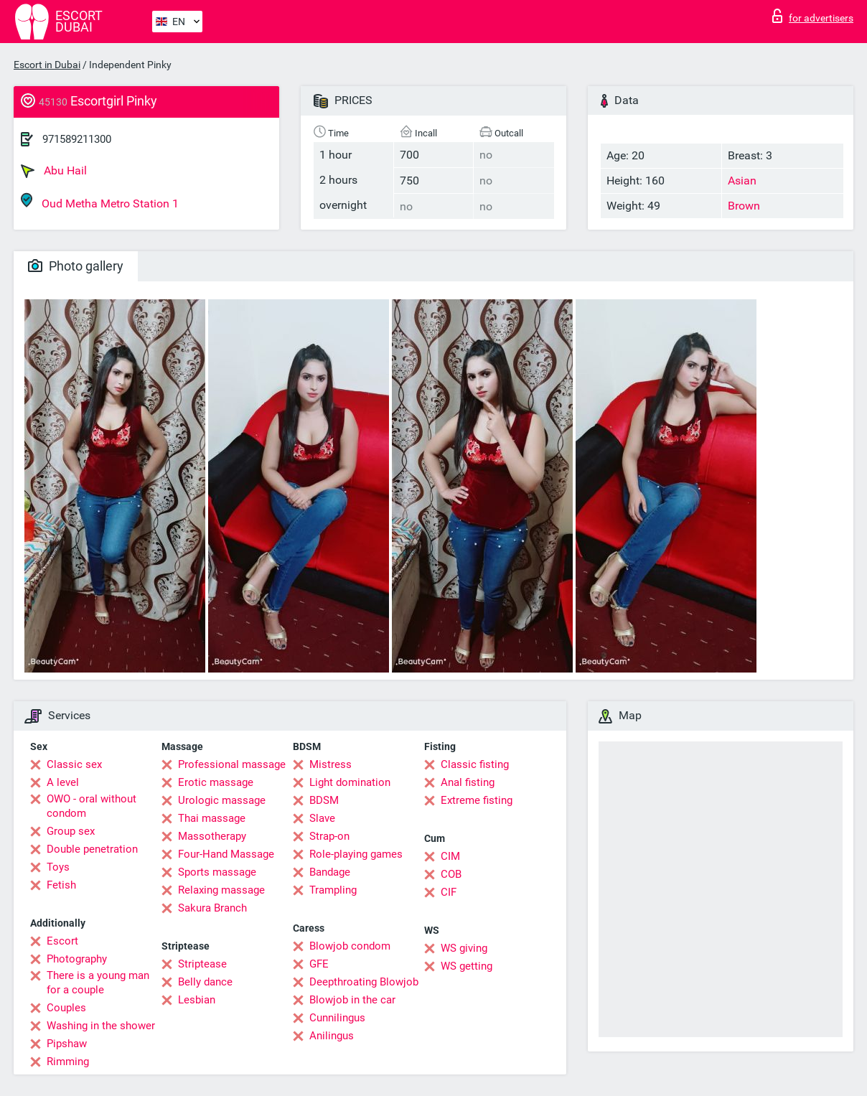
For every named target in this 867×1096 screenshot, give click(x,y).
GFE (319, 963)
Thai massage (211, 818)
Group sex (71, 831)
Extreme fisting (476, 800)
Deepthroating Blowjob (363, 981)
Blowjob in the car (352, 999)
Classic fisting (475, 764)
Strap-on (329, 836)
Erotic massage (215, 782)
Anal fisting (468, 782)
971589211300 (76, 139)
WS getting (466, 966)
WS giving (464, 948)
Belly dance (205, 981)
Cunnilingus (337, 1017)
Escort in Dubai (47, 64)
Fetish (61, 885)
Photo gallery (75, 265)
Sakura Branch (212, 907)
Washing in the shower (101, 1025)
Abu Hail (54, 171)
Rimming (68, 1061)
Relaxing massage (221, 890)
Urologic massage (222, 800)
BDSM (324, 800)
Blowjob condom (349, 946)
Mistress (330, 764)
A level (63, 782)
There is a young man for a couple (98, 982)
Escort (62, 941)
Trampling (333, 890)
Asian (742, 180)
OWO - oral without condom (91, 806)
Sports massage (217, 872)
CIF (448, 892)
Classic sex (74, 764)
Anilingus (331, 1035)
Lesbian (196, 999)
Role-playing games (356, 854)
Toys (58, 867)
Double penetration (92, 849)
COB (451, 874)
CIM (450, 856)
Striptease (202, 963)
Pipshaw (67, 1043)
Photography (77, 958)
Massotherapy (212, 836)
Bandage (329, 872)
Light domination (349, 782)
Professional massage (232, 764)
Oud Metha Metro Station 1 (100, 201)
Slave (322, 818)
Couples (66, 1007)
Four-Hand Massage (226, 854)
